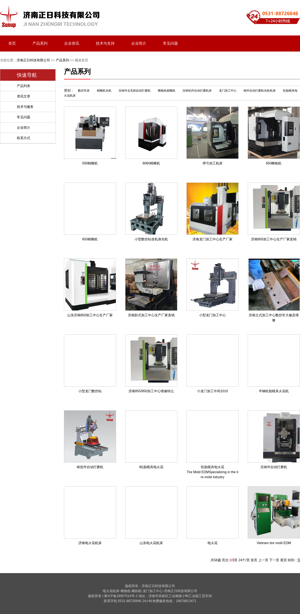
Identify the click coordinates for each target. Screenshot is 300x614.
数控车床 (84, 90)
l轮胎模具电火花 (151, 467)
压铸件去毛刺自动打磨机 (135, 90)
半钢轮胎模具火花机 (274, 391)
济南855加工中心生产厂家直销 (274, 239)
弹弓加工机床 (212, 163)
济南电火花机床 (90, 543)
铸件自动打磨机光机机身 (260, 90)
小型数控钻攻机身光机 (151, 239)
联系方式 (23, 138)
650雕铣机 (274, 163)
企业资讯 (71, 43)
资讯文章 (23, 96)
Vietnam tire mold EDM (274, 543)
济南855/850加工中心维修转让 (151, 391)
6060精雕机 (151, 163)
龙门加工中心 (227, 90)
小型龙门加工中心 (212, 315)
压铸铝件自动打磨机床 (197, 90)
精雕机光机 (104, 90)
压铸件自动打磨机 (273, 467)
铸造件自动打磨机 (90, 467)
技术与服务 (25, 106)
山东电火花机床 (151, 543)
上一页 (263, 560)
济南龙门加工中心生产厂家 (212, 239)
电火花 (213, 543)
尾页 (283, 560)
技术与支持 (105, 43)
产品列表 (23, 86)
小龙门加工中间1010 (212, 391)
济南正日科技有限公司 (33, 60)
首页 (12, 43)
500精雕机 (90, 163)
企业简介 (138, 43)
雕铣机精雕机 (166, 90)
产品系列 (40, 43)
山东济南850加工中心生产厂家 (90, 315)
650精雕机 (90, 239)
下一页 (274, 560)
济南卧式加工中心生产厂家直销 (151, 315)
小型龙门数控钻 (90, 391)
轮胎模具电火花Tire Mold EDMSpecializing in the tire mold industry (212, 472)
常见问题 (170, 43)
